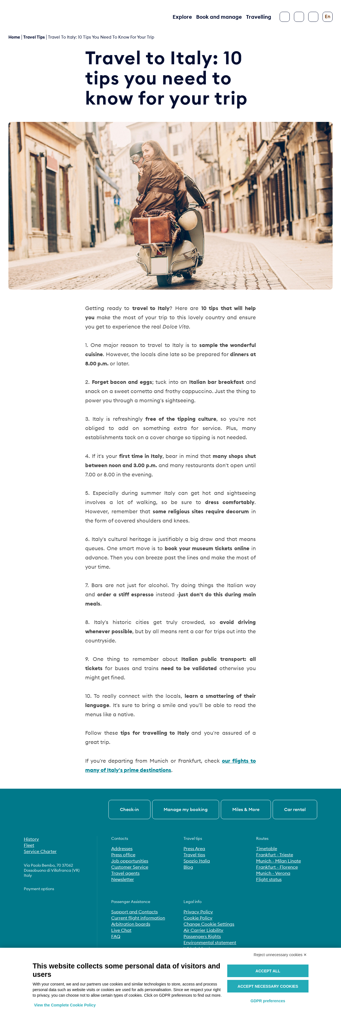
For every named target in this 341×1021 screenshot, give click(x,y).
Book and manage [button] (219, 16)
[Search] (299, 17)
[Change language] (328, 17)
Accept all (268, 971)
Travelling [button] (258, 16)
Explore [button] (182, 16)
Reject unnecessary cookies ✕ (280, 955)
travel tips (34, 37)
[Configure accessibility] (313, 17)
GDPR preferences (267, 1001)
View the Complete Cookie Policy (65, 1005)
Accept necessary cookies (268, 986)
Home (14, 37)
